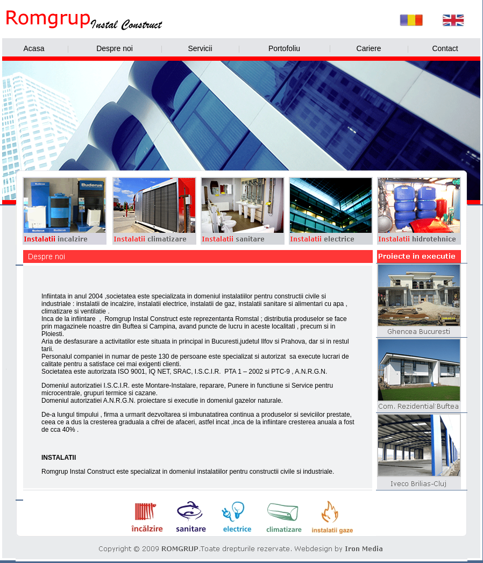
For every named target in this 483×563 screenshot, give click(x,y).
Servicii (200, 48)
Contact (445, 48)
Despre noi (114, 48)
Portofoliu (284, 48)
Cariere (369, 48)
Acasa (34, 48)
